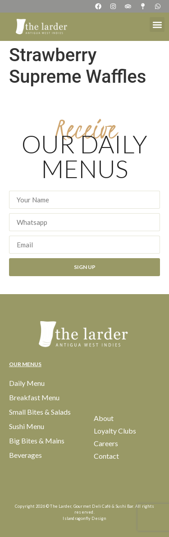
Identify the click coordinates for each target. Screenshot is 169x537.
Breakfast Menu (34, 397)
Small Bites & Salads (40, 411)
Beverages (25, 455)
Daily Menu (27, 383)
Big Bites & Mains (36, 440)
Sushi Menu (26, 426)
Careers (106, 443)
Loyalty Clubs (115, 430)
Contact (106, 456)
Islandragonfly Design (84, 518)
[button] (157, 24)
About (104, 418)
